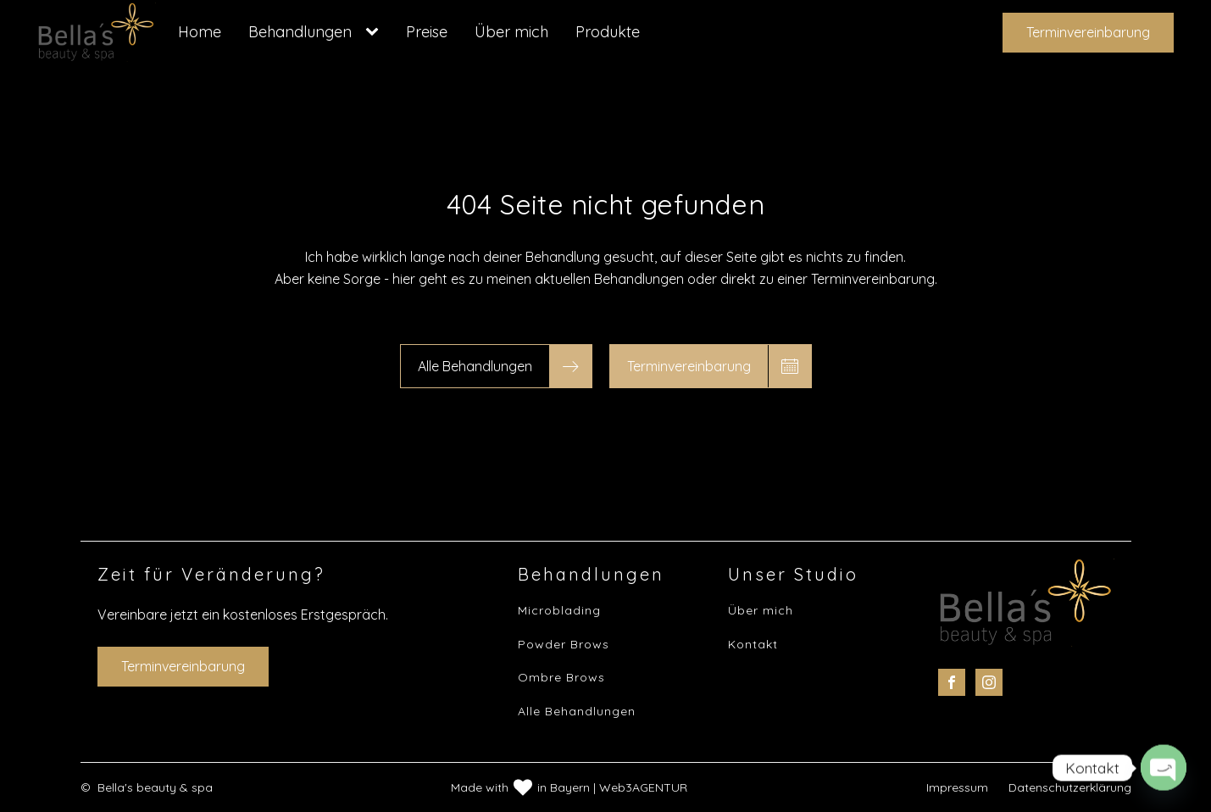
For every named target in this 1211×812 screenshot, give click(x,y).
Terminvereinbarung (1088, 32)
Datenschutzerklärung (1069, 787)
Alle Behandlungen (577, 711)
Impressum (957, 787)
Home (199, 32)
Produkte (607, 32)
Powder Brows (563, 644)
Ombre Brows (561, 677)
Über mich (511, 32)
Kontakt (753, 644)
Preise (426, 32)
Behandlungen (300, 32)
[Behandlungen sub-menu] (375, 32)
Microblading (559, 610)
